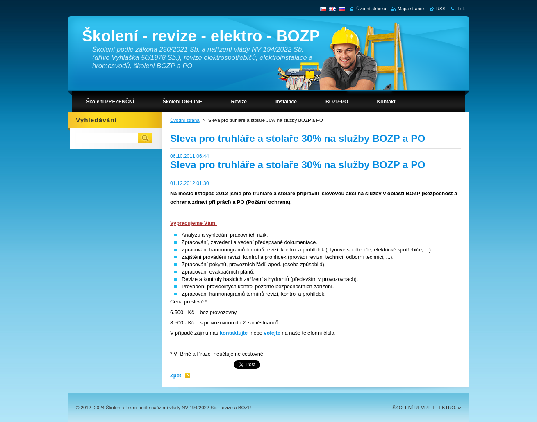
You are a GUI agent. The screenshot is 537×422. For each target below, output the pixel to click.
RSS (440, 8)
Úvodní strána (185, 120)
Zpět (175, 375)
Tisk (461, 8)
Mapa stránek (411, 8)
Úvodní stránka (371, 8)
